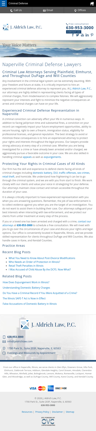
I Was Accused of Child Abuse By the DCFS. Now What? (40, 269)
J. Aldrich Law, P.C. (80, 88)
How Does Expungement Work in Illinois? (26, 282)
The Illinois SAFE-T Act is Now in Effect (24, 298)
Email (48, 10)
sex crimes (83, 172)
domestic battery (42, 172)
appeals (27, 157)
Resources (27, 411)
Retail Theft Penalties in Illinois (26, 265)
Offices (80, 10)
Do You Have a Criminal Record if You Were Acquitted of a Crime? (40, 293)
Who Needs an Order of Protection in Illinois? (34, 262)
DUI (55, 172)
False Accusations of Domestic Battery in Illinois (30, 304)
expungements (52, 157)
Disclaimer (57, 411)
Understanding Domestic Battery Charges (26, 287)
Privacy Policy (42, 411)
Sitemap (70, 411)
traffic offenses (67, 172)
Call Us (16, 10)
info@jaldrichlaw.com (20, 341)
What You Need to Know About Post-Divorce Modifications (42, 258)
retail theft (8, 176)
